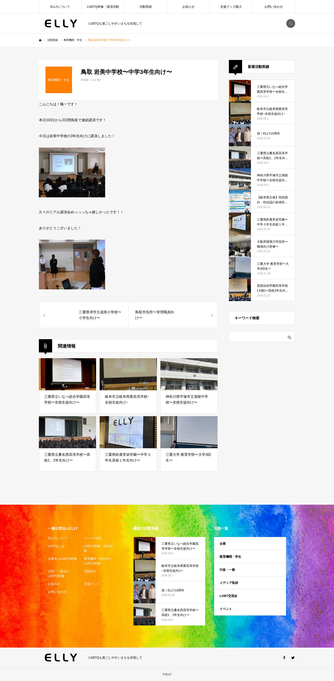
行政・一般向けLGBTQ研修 (59, 573)
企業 (223, 543)
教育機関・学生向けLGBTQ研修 (98, 561)
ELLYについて (60, 6)
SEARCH (290, 23)
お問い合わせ (273, 6)
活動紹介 (90, 571)
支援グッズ (91, 584)
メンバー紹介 (93, 538)
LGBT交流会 (228, 596)
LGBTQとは (56, 546)
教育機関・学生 (230, 556)
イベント (226, 609)
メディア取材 (229, 583)
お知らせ (188, 6)
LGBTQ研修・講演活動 (103, 6)
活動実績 (145, 6)
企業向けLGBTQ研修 (62, 558)
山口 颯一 (96, 79)
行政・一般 (227, 569)
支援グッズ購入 (231, 6)
